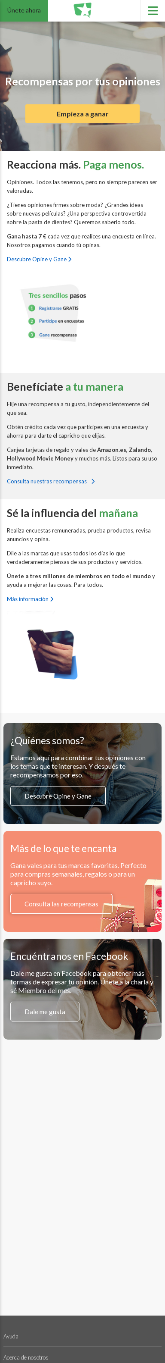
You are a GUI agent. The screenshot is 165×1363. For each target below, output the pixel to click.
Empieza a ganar (83, 114)
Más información (30, 598)
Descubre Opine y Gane (39, 259)
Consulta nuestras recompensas (51, 481)
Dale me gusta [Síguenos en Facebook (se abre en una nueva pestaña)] (44, 1011)
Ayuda (10, 1336)
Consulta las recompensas (61, 904)
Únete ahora (24, 10)
